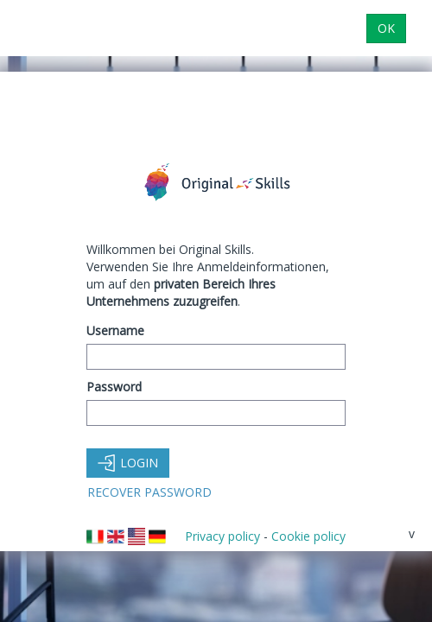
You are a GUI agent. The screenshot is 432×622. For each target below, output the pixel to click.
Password (114, 386)
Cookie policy (308, 536)
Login (128, 462)
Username (115, 330)
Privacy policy (222, 536)
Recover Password (149, 492)
